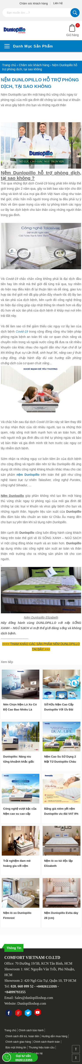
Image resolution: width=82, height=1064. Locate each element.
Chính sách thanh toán (46, 1041)
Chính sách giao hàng (18, 1041)
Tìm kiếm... (75, 12)
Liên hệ (57, 3)
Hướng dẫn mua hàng (54, 1036)
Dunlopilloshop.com (31, 1003)
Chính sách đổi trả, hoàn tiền (22, 1036)
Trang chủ (10, 1030)
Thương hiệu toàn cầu (41, 1047)
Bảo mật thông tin (15, 1047)
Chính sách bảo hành (31, 1030)
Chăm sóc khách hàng (33, 3)
